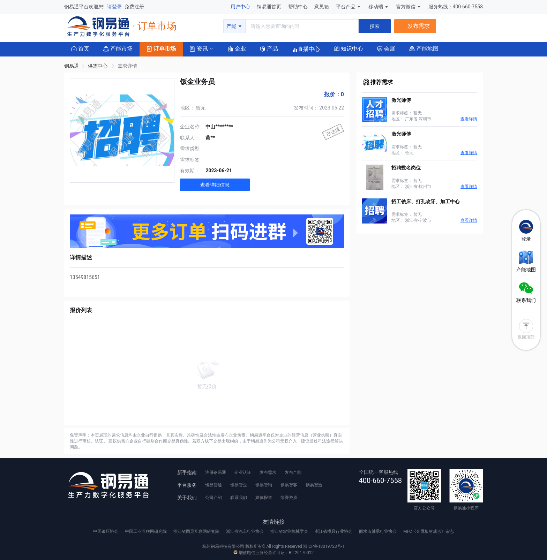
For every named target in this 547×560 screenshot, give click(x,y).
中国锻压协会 (106, 531)
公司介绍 (213, 497)
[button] (199, 48)
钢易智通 (213, 485)
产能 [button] (234, 26)
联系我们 (238, 497)
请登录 (115, 6)
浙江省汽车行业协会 (245, 531)
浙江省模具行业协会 (334, 531)
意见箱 (322, 6)
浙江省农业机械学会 (289, 531)
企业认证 (242, 472)
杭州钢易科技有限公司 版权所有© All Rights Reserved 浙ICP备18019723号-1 (273, 546)
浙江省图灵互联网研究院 (196, 531)
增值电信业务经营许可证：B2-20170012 (273, 552)
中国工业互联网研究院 (146, 531)
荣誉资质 (288, 497)
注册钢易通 (215, 472)
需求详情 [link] (127, 66)
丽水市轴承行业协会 (378, 531)
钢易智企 (238, 485)
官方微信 (408, 6)
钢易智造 (314, 485)
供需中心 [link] (98, 66)
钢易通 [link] (71, 66)
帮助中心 (298, 6)
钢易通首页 (269, 6)
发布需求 (268, 472)
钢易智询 (263, 485)
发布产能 (293, 472)
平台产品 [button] (345, 6)
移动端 (378, 6)
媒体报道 (263, 497)
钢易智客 (288, 485)
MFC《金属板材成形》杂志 (428, 531)
